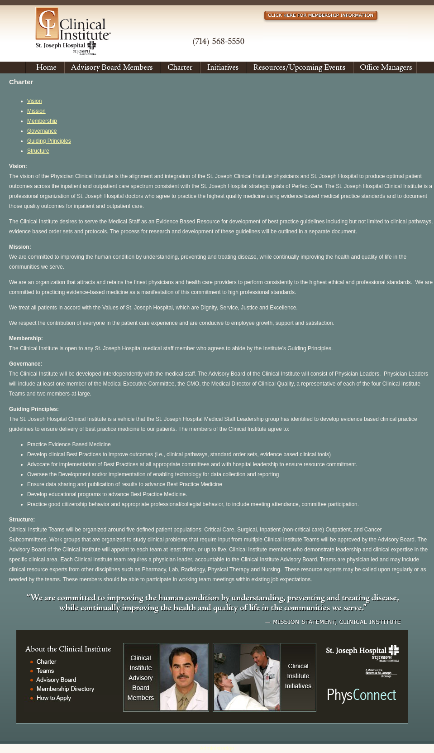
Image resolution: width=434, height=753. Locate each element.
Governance (42, 131)
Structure (38, 151)
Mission (36, 111)
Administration (217, 748)
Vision (34, 101)
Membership (42, 121)
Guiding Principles (49, 141)
